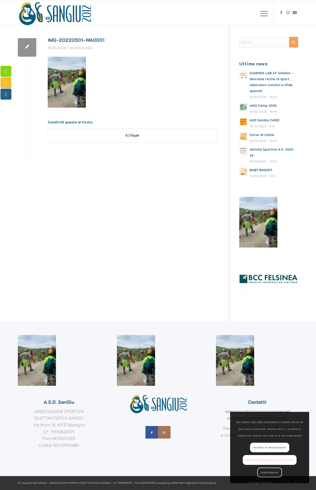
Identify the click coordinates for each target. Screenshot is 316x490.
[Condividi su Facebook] (126, 136)
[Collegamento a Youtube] (294, 12)
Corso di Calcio (262, 135)
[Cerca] (268, 42)
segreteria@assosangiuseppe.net (257, 411)
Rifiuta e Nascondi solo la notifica (269, 460)
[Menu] (262, 12)
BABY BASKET (261, 170)
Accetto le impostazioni (269, 447)
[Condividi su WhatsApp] (128, 136)
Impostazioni (270, 472)
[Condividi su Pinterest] (131, 136)
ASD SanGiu (84, 48)
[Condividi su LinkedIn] (134, 136)
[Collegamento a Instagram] (287, 12)
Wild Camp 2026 (263, 105)
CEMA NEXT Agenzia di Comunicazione (193, 483)
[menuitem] (262, 12)
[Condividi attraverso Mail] (137, 136)
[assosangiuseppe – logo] (54, 12)
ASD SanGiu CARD (264, 120)
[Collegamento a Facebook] (281, 12)
